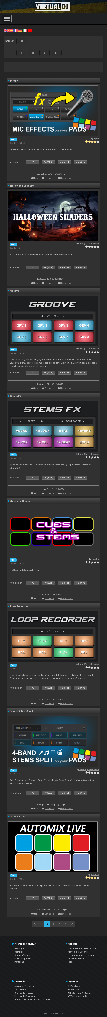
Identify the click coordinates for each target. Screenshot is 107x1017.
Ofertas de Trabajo (23, 993)
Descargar (19, 948)
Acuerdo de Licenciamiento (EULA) (32, 999)
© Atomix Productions (53, 1013)
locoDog (95, 874)
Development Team (89, 769)
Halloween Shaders (22, 185)
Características (22, 955)
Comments (49, 178)
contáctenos (20, 989)
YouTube (73, 989)
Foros (70, 962)
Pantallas (19, 962)
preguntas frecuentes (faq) (81, 955)
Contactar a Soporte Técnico (82, 948)
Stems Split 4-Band (21, 711)
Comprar (18, 952)
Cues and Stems (20, 501)
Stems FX (15, 395)
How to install (66, 178)
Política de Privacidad (25, 996)
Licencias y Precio (23, 958)
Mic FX (14, 80)
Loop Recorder (19, 606)
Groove (14, 290)
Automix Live (17, 816)
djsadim (95, 559)
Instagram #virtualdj (79, 993)
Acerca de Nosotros (24, 986)
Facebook (74, 986)
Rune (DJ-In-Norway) (88, 244)
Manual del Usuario (78, 952)
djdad (96, 138)
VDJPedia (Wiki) (76, 958)
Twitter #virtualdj (78, 996)
